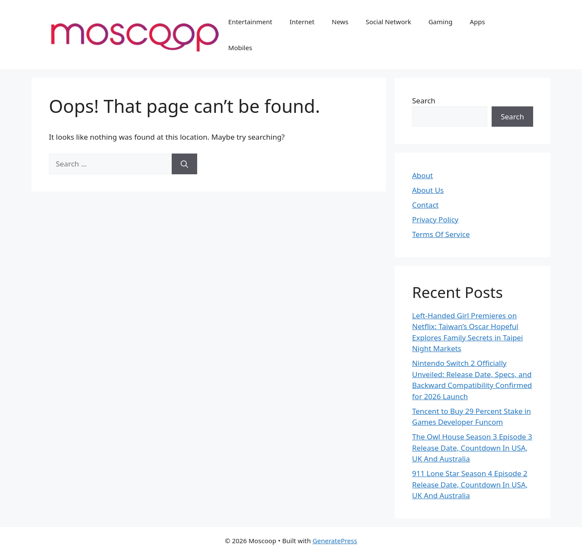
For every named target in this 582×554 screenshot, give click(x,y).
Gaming (441, 21)
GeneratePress (335, 540)
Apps (477, 21)
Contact (425, 205)
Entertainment (250, 21)
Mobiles (240, 47)
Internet (302, 21)
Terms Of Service (441, 234)
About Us (428, 190)
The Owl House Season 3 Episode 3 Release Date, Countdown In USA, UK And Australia (472, 448)
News (340, 21)
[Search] (184, 164)
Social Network (388, 21)
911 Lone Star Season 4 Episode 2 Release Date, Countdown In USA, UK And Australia (470, 484)
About (422, 175)
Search (423, 101)
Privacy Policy (435, 219)
